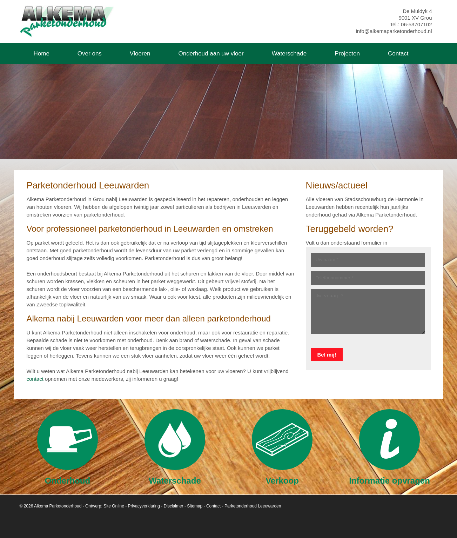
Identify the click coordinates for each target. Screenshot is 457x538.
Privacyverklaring (144, 506)
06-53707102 (416, 24)
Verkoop (282, 447)
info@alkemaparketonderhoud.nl (394, 31)
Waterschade (175, 447)
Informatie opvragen (389, 447)
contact (35, 379)
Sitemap (194, 506)
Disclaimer (173, 506)
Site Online (113, 506)
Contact (213, 506)
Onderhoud (67, 447)
